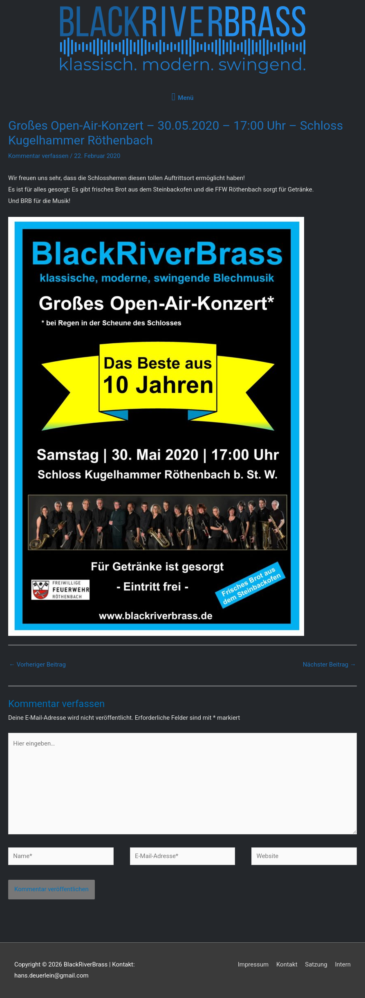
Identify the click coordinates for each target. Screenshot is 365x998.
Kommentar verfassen (38, 156)
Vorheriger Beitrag (37, 664)
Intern (343, 964)
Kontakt (287, 964)
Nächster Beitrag (329, 664)
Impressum (253, 964)
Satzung (316, 964)
